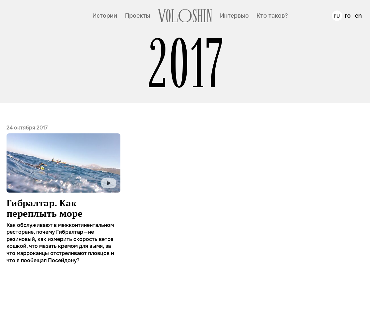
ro (348, 15)
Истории (104, 15)
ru (337, 15)
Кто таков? (272, 15)
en (358, 15)
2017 (185, 64)
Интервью (234, 15)
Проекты (137, 15)
